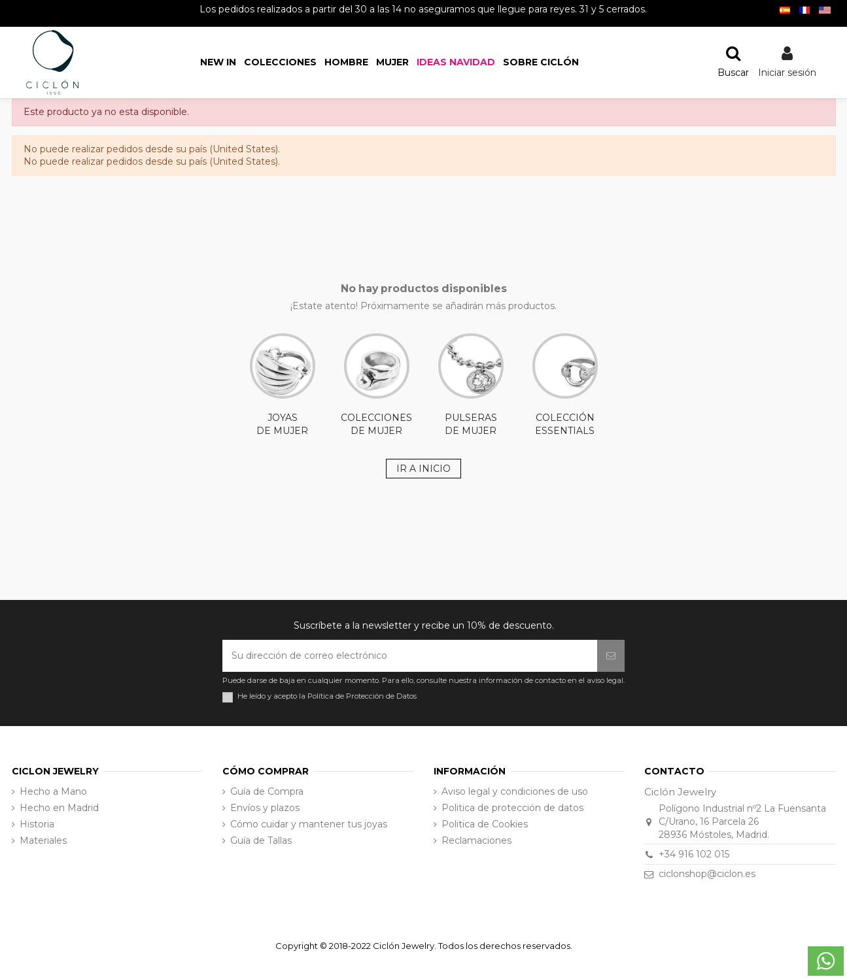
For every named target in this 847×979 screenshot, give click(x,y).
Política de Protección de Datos (362, 696)
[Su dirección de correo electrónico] (409, 656)
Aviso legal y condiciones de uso (514, 791)
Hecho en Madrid (59, 808)
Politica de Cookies (484, 824)
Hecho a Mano (53, 791)
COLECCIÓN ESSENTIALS (565, 385)
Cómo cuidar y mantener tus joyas (308, 824)
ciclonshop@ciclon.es (707, 874)
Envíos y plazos (265, 808)
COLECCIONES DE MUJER (376, 385)
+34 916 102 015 (694, 854)
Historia (37, 824)
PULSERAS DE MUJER (471, 385)
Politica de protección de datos (512, 808)
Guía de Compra (266, 791)
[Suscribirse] (611, 656)
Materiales (43, 840)
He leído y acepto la (327, 696)
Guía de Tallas (261, 840)
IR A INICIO (423, 468)
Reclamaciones (476, 840)
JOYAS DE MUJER (282, 385)
